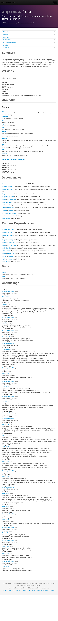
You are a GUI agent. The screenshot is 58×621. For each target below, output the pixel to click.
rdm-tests (5, 135)
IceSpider (52, 590)
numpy (11, 194)
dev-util (4, 199)
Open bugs (29, 45)
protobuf (9, 189)
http (3, 124)
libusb (8, 218)
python (4, 131)
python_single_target (13, 159)
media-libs (5, 202)
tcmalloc (4, 138)
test (3, 144)
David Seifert (5, 533)
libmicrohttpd (10, 207)
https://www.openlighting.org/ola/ (24, 23)
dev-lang (4, 186)
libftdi (12, 184)
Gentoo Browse (8, 2)
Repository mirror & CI (8, 291)
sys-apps (4, 210)
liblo (10, 202)
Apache (18, 590)
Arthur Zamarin (6, 336)
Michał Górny (5, 323)
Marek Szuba (5, 373)
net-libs (4, 207)
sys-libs (4, 216)
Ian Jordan (5, 304)
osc (3, 127)
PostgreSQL (11, 590)
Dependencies (29, 40)
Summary (29, 32)
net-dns (4, 205)
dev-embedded (6, 184)
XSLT (29, 590)
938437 (4, 276)
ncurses (9, 216)
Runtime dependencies (29, 42)
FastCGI (24, 590)
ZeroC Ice (39, 590)
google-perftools (11, 199)
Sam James (5, 297)
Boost (33, 590)
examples (5, 116)
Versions (29, 34)
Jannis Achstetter (7, 349)
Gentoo (5, 590)
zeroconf (4, 153)
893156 (4, 273)
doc (3, 111)
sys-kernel (5, 213)
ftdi (3, 120)
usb (3, 149)
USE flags (29, 37)
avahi (8, 205)
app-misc (11, 11)
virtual (3, 218)
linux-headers (12, 213)
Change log (29, 47)
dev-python (5, 194)
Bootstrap (45, 590)
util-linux (10, 210)
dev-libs (4, 189)
